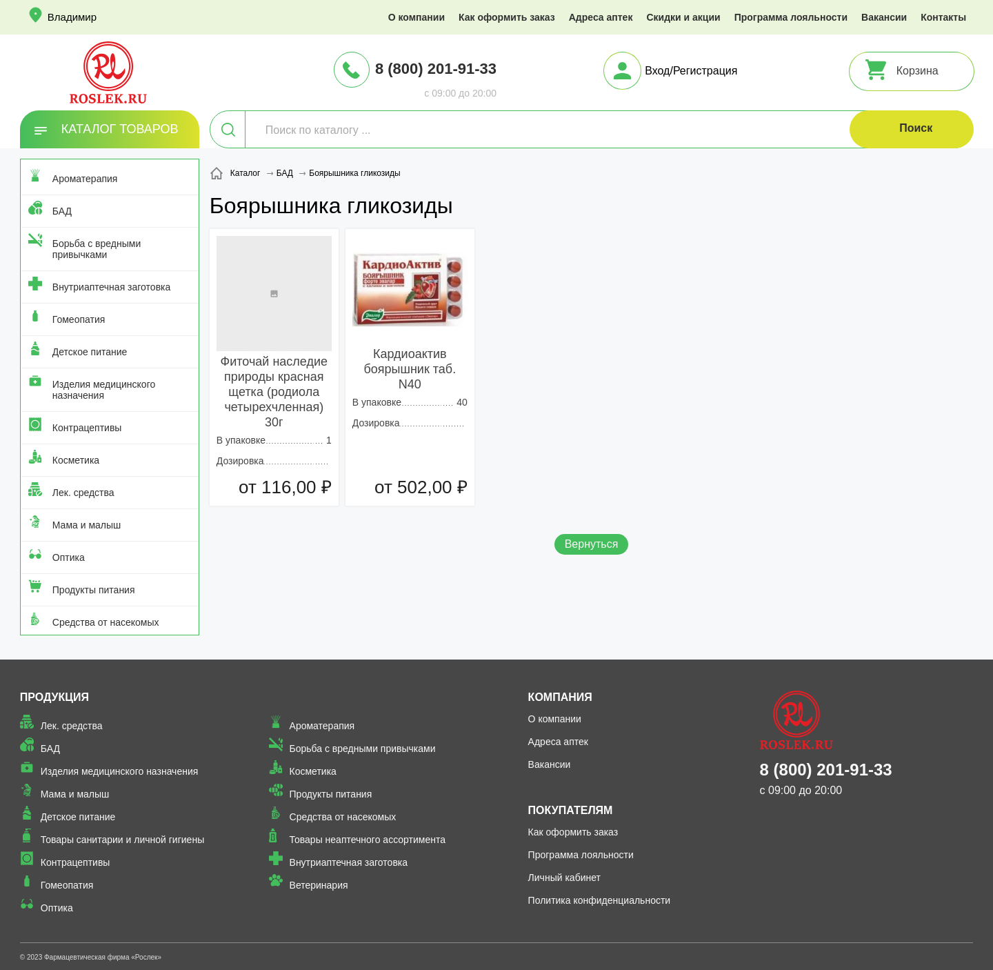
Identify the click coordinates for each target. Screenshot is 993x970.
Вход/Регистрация (691, 71)
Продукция (54, 697)
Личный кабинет (564, 877)
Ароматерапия (85, 178)
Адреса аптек (601, 17)
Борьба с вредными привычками (96, 249)
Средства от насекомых (105, 622)
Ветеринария (319, 885)
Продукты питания (93, 589)
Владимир (72, 17)
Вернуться (592, 544)
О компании (416, 17)
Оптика (68, 557)
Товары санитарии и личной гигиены (122, 839)
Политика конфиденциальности (599, 900)
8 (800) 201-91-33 (435, 68)
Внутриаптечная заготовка (111, 287)
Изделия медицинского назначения (103, 390)
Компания (560, 697)
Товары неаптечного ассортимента (367, 839)
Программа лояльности (790, 17)
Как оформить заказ (507, 17)
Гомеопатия (79, 319)
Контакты (943, 17)
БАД (62, 211)
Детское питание (90, 351)
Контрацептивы (87, 427)
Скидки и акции (683, 17)
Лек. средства (83, 492)
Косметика (75, 460)
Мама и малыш (86, 525)
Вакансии (884, 17)
